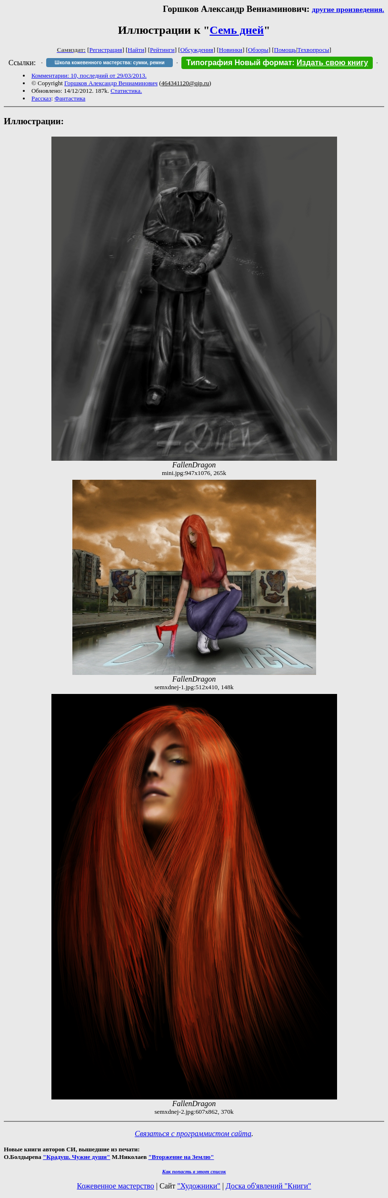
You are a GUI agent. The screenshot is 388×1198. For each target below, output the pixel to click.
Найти (136, 49)
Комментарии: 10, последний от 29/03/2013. (89, 75)
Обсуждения (196, 49)
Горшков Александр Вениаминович (111, 83)
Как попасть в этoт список (194, 1171)
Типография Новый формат (239, 63)
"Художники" (198, 1186)
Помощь (285, 49)
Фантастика (69, 98)
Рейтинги (162, 49)
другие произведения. (348, 9)
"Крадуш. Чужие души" (76, 1156)
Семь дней (236, 30)
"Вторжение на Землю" (181, 1156)
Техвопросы (313, 49)
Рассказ (41, 98)
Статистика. (126, 90)
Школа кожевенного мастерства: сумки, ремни (110, 62)
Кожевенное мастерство (115, 1186)
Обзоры (258, 49)
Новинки (230, 49)
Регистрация (106, 49)
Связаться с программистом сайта (193, 1133)
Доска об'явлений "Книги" (268, 1186)
